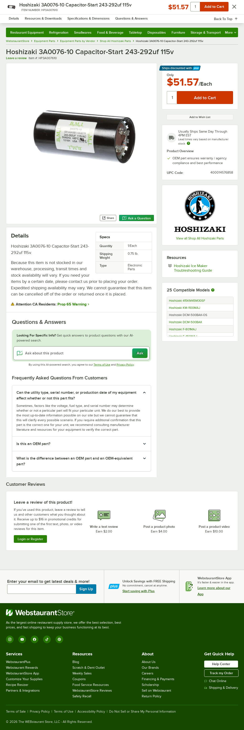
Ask (140, 353)
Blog (75, 662)
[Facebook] (34, 639)
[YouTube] (22, 639)
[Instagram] (10, 639)
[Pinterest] (59, 639)
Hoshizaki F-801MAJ (182, 329)
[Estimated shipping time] (188, 143)
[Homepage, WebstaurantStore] (35, 17)
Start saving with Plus (138, 591)
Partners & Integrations (23, 690)
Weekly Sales (82, 673)
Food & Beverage (110, 32)
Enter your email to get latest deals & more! (48, 581)
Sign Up (86, 589)
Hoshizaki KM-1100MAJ (184, 308)
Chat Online (215, 681)
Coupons (79, 679)
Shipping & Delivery (221, 687)
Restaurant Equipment (27, 32)
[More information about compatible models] (213, 290)
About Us (149, 662)
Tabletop (135, 32)
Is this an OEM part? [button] (33, 444)
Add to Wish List (199, 117)
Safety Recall (81, 696)
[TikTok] (47, 639)
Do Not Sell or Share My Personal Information (142, 711)
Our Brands (150, 667)
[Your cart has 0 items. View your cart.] (230, 17)
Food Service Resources (90, 685)
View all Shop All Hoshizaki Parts (200, 238)
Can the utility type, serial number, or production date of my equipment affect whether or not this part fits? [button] (76, 395)
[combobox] (113, 17)
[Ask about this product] (81, 353)
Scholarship (150, 685)
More (230, 32)
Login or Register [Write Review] (30, 539)
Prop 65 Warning (71, 304)
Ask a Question (136, 218)
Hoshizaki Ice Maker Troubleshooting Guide (203, 268)
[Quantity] (172, 97)
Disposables (156, 32)
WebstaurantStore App (22, 673)
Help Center (221, 664)
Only (170, 75)
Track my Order (221, 673)
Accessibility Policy (91, 711)
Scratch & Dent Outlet (88, 667)
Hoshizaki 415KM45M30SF (187, 300)
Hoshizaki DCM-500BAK (185, 322)
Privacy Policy (125, 364)
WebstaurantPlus (18, 662)
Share (108, 218)
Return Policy (151, 696)
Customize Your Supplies (24, 679)
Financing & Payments (158, 679)
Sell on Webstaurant (156, 690)
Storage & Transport (206, 32)
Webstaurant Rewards (22, 667)
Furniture (178, 32)
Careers (147, 673)
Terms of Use (102, 364)
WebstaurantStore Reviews (92, 690)
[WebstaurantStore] (65, 612)
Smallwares (83, 32)
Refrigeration (58, 32)
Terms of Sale (16, 711)
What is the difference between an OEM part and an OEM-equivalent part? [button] (74, 461)
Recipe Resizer (17, 685)
